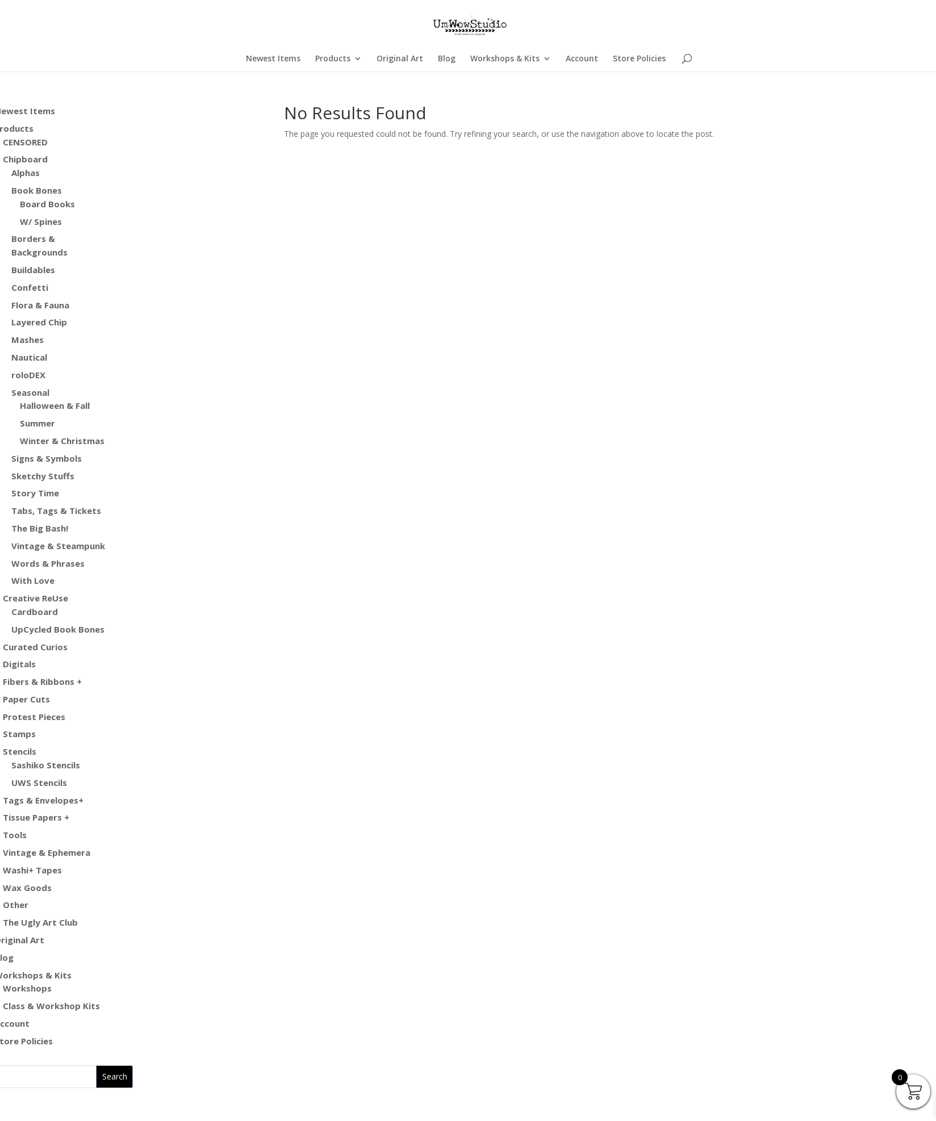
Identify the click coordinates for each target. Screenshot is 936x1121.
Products (332, 59)
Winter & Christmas (62, 440)
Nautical (29, 357)
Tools (15, 834)
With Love (33, 580)
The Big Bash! (39, 528)
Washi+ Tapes (32, 870)
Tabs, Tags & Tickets (56, 510)
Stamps (19, 733)
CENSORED (25, 142)
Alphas (25, 172)
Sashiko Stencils (45, 765)
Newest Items (273, 59)
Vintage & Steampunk (58, 545)
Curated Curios (35, 646)
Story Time (35, 493)
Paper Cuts (26, 699)
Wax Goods (27, 887)
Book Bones (36, 190)
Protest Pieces (34, 716)
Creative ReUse (35, 598)
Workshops (27, 988)
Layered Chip (39, 322)
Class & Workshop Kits (51, 1005)
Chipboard (25, 159)
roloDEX (28, 374)
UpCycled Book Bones (58, 629)
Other (15, 904)
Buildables (33, 269)
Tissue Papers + (36, 817)
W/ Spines (41, 221)
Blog (447, 59)
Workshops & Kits (505, 59)
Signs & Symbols (46, 458)
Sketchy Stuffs (42, 476)
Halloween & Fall (55, 405)
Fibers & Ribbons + (42, 681)
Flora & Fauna (40, 305)
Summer (37, 423)
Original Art (400, 59)
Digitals (19, 664)
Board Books (47, 204)
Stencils (19, 751)
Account (582, 59)
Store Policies (639, 59)
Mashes (27, 339)
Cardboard (34, 611)
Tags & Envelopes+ (43, 800)
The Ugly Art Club (40, 922)
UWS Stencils (39, 782)
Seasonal (30, 392)
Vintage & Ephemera (46, 852)
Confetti (29, 287)
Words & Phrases (48, 563)
